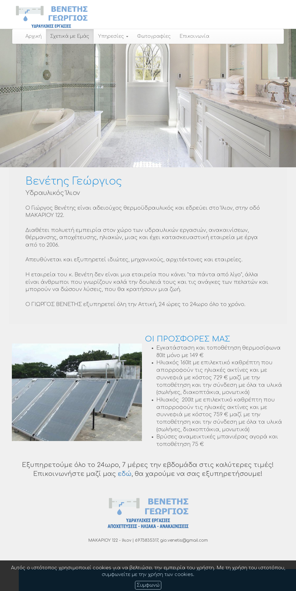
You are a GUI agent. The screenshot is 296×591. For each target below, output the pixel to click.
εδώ (125, 473)
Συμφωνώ (148, 585)
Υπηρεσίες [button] (113, 36)
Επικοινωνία (194, 36)
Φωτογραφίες (154, 36)
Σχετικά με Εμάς (69, 36)
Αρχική (33, 36)
